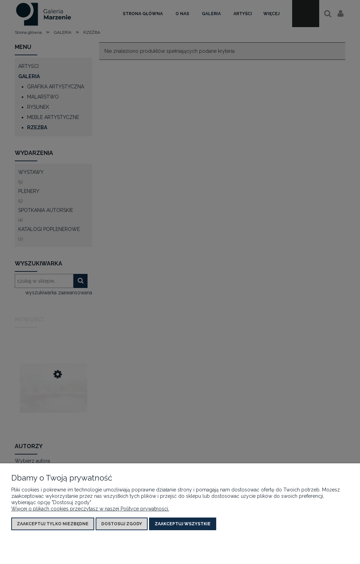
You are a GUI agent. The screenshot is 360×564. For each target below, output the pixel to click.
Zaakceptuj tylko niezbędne (53, 523)
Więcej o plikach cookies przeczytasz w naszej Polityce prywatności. (90, 509)
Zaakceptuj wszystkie (183, 523)
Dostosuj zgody (121, 523)
